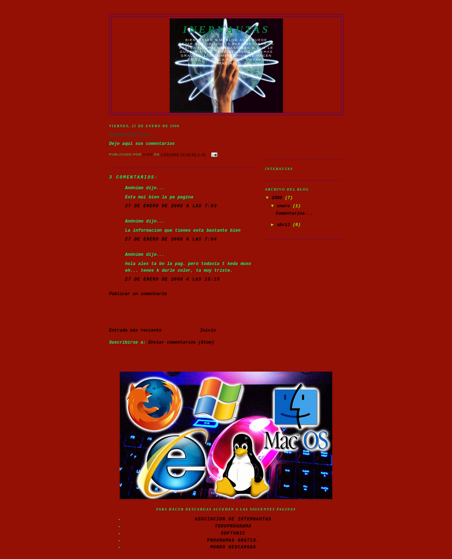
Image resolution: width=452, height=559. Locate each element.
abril (285, 224)
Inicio (208, 330)
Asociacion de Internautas (233, 519)
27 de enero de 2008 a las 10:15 (172, 279)
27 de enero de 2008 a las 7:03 (171, 206)
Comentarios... (294, 213)
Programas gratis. (233, 540)
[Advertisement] (150, 311)
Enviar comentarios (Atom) (181, 342)
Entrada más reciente (135, 330)
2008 (278, 198)
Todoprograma (233, 526)
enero (285, 206)
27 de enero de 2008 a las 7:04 (171, 239)
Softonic (233, 533)
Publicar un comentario (138, 294)
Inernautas (226, 29)
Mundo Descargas (233, 547)
